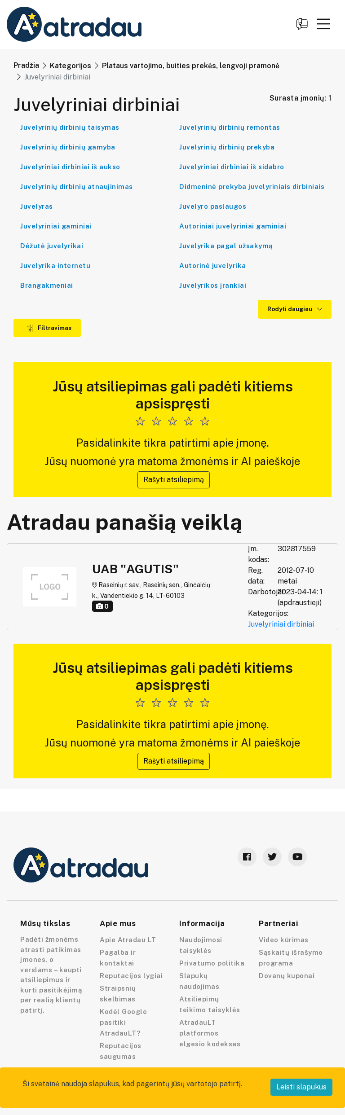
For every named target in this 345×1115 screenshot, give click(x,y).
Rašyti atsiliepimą (173, 479)
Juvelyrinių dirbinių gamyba (67, 147)
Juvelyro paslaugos (212, 206)
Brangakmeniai (46, 285)
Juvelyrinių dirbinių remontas (229, 127)
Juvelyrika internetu (55, 265)
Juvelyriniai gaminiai (56, 226)
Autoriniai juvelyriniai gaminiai (232, 226)
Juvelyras (36, 206)
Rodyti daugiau (294, 309)
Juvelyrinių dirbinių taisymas (69, 127)
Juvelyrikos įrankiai (212, 285)
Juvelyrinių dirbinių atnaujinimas (76, 186)
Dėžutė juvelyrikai (51, 246)
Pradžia (26, 65)
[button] (323, 23)
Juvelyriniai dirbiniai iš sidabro (231, 167)
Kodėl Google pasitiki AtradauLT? (123, 1022)
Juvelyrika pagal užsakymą (226, 246)
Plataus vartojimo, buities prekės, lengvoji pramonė (190, 65)
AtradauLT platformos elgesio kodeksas (209, 1033)
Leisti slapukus (301, 1087)
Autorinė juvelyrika (212, 265)
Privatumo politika (211, 963)
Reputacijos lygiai (131, 975)
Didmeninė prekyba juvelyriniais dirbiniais (251, 186)
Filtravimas (49, 328)
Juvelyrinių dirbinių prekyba (226, 147)
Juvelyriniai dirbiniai (281, 624)
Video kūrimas (284, 940)
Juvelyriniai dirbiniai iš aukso (70, 167)
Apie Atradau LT (128, 940)
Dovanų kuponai (286, 975)
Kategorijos (70, 65)
